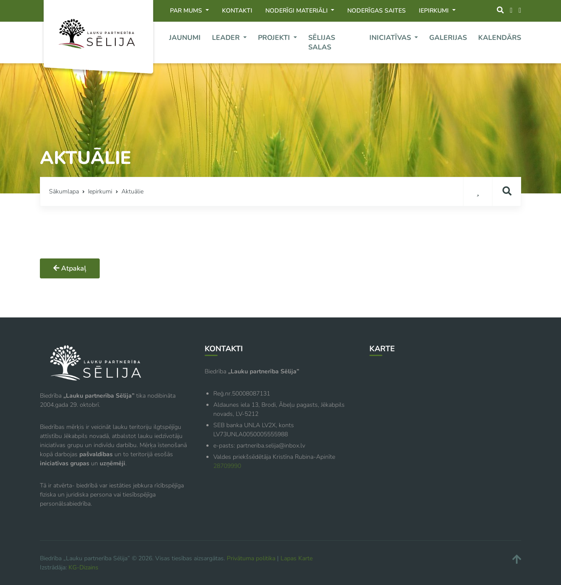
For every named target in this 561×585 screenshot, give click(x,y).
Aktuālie (132, 191)
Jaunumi (185, 37)
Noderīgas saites (376, 11)
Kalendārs (499, 37)
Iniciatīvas (391, 37)
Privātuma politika (251, 558)
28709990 (227, 466)
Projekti (275, 37)
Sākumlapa (64, 191)
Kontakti (237, 11)
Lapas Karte (296, 558)
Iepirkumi (434, 11)
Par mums (187, 11)
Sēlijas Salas (321, 42)
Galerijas (448, 37)
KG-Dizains (83, 567)
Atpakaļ (69, 268)
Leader (226, 37)
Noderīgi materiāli (297, 11)
